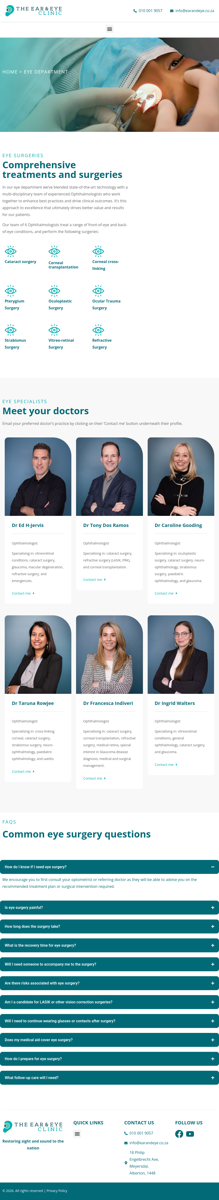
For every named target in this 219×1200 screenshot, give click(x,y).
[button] (109, 29)
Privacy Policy (57, 1190)
